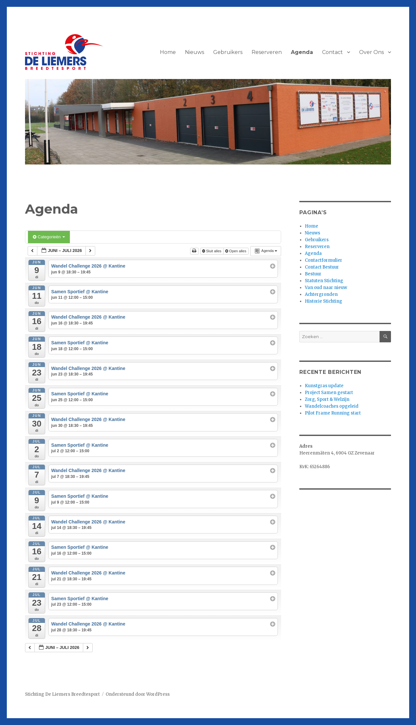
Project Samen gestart (329, 392)
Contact (332, 52)
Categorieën (49, 236)
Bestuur (313, 274)
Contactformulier (323, 260)
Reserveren (267, 52)
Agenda (302, 52)
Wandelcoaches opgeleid (331, 406)
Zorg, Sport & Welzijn (327, 399)
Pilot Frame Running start (333, 413)
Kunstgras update (324, 386)
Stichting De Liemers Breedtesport (62, 694)
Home (168, 52)
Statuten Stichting (324, 280)
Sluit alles (212, 251)
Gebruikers (227, 52)
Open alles (236, 251)
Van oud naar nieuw (326, 287)
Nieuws (194, 52)
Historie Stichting (323, 301)
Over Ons (371, 52)
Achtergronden (321, 294)
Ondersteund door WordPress (138, 694)
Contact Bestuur (322, 267)
